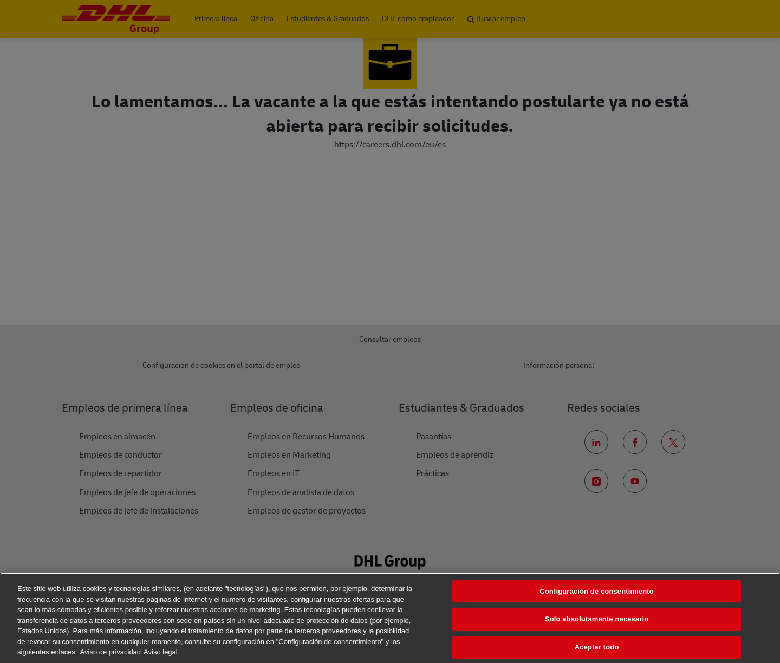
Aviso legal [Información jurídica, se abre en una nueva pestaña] (161, 652)
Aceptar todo (597, 647)
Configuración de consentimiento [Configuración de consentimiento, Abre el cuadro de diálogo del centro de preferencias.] (597, 591)
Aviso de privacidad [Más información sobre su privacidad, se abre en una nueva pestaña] (110, 652)
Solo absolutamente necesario (596, 619)
